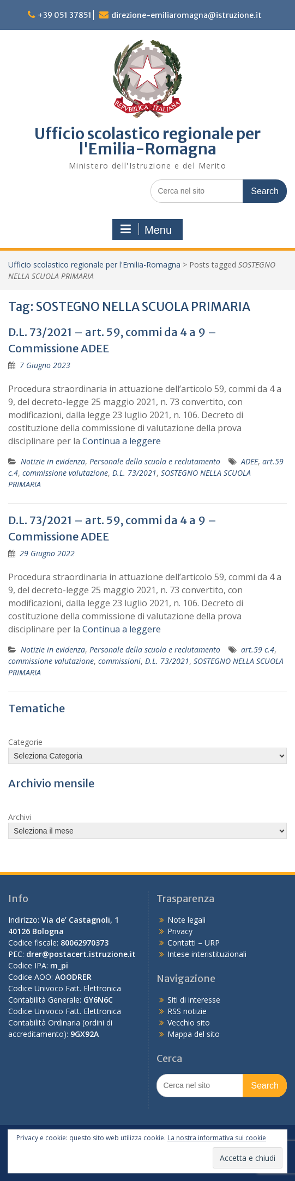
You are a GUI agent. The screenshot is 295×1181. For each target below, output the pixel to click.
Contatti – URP (193, 942)
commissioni (119, 661)
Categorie (25, 742)
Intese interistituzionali (206, 954)
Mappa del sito (193, 1034)
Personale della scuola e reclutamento (154, 461)
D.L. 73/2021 (134, 473)
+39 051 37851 (65, 15)
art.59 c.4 (257, 649)
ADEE (249, 461)
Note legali (186, 920)
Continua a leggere (121, 441)
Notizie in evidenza (53, 461)
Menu (146, 229)
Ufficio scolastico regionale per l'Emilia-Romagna (147, 141)
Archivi (19, 817)
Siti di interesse (193, 999)
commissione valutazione (65, 473)
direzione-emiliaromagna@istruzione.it (186, 15)
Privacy (179, 931)
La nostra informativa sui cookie (216, 1137)
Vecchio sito (188, 1022)
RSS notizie (187, 1011)
